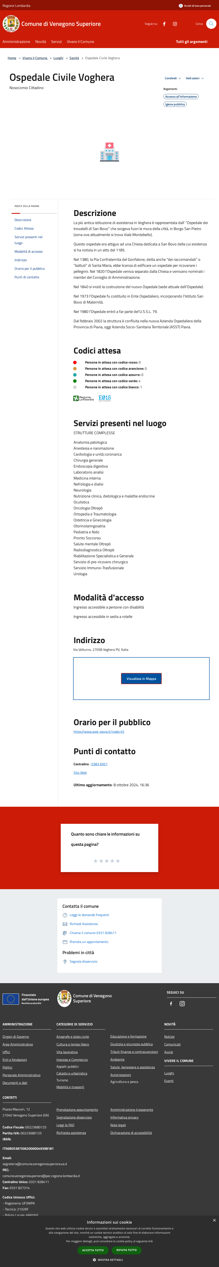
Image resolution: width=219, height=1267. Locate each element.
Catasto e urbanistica (71, 1073)
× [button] (214, 1220)
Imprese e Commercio (72, 1059)
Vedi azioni (195, 78)
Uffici (6, 1051)
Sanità (74, 57)
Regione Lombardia (16, 5)
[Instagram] (173, 23)
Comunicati (172, 1044)
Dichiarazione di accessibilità (131, 1132)
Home (12, 57)
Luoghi (58, 57)
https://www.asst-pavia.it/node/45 (99, 731)
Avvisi (168, 1051)
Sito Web (80, 772)
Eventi (169, 1080)
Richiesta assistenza (71, 1132)
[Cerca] (211, 24)
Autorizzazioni (120, 1074)
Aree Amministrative (18, 1044)
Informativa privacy (124, 1117)
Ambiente (117, 1059)
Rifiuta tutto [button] (127, 1250)
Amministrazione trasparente (131, 1109)
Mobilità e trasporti (70, 1087)
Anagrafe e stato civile (72, 1036)
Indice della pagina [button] (27, 206)
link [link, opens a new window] (150, 1241)
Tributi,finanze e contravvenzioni (134, 1051)
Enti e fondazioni (15, 1059)
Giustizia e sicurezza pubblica (131, 1044)
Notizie (169, 1036)
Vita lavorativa (67, 1051)
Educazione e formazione (128, 1036)
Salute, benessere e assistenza (132, 1067)
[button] (109, 1260)
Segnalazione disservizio (74, 1117)
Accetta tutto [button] (93, 1250)
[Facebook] (162, 23)
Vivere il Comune (35, 57)
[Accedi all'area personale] (194, 6)
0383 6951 (99, 764)
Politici (7, 1067)
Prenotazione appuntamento (77, 1109)
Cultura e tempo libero (72, 1044)
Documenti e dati (15, 1082)
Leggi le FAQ (65, 1125)
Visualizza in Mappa (141, 678)
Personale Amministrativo (21, 1075)
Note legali (118, 1125)
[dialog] (109, 1241)
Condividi (173, 78)
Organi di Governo (16, 1036)
